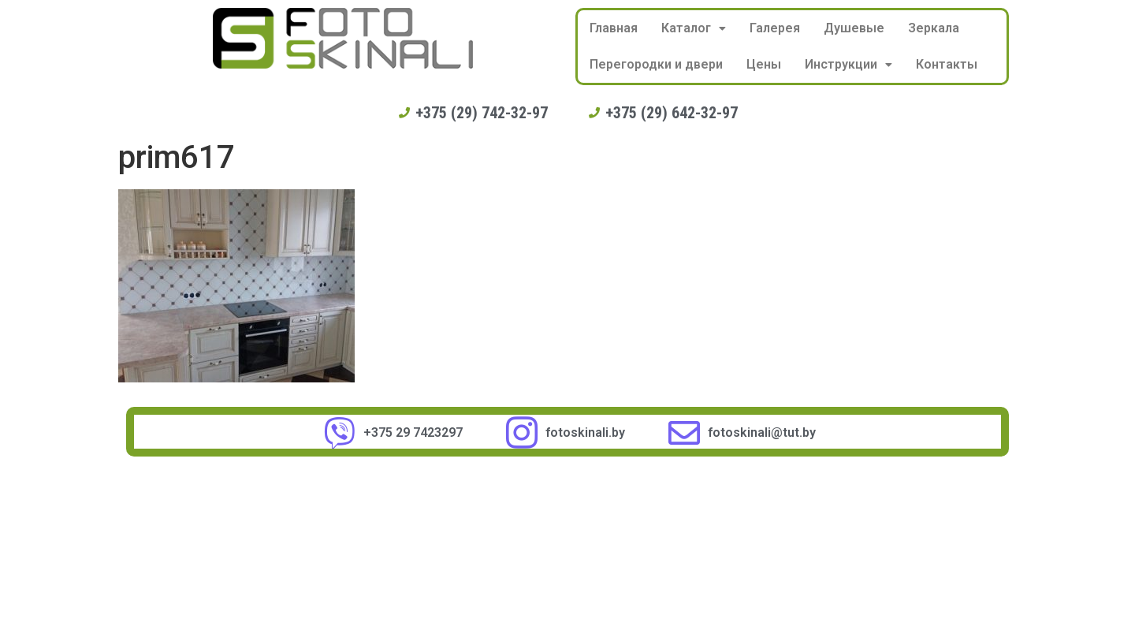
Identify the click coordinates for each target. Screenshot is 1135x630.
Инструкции (848, 64)
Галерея (775, 28)
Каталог (693, 28)
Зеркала (933, 28)
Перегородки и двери (656, 64)
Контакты (946, 64)
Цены (763, 64)
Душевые (854, 28)
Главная (614, 28)
